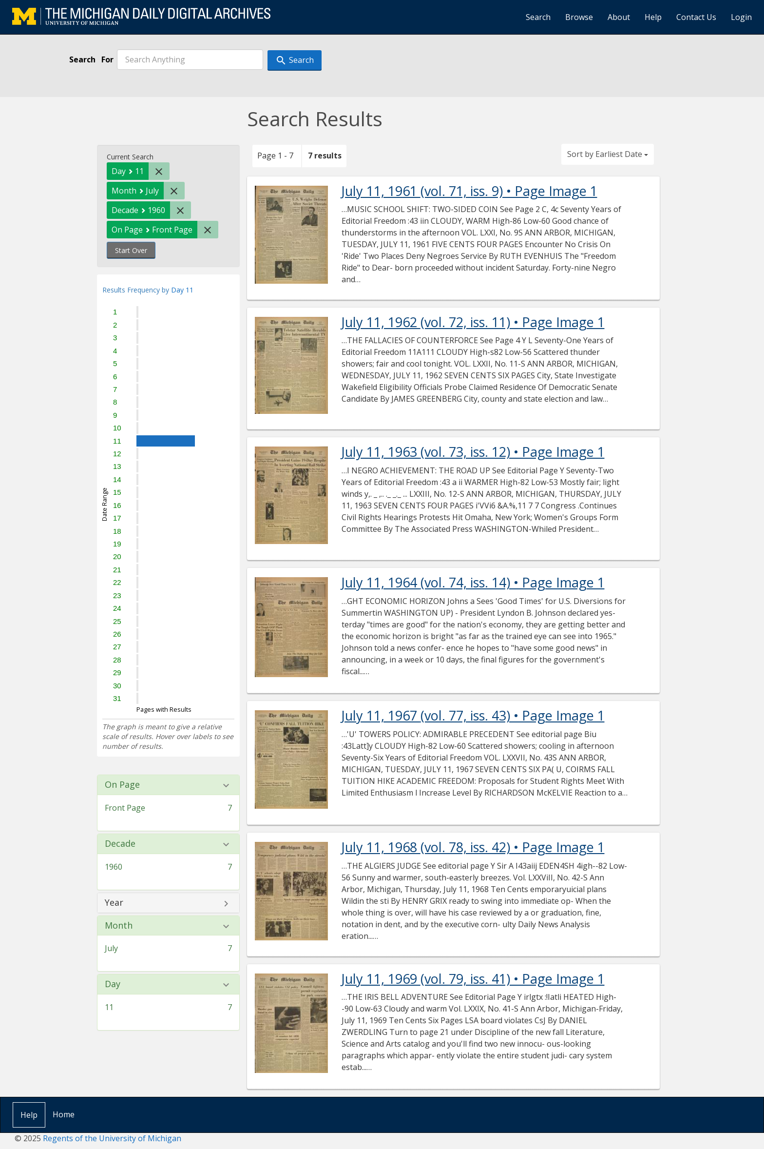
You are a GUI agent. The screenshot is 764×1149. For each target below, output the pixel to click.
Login (741, 17)
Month (119, 926)
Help (653, 17)
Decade (120, 844)
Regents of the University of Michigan (112, 1138)
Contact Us (696, 17)
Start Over (131, 250)
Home (64, 1114)
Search (538, 17)
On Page (122, 785)
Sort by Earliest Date (607, 154)
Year (114, 903)
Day (112, 984)
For (107, 59)
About (619, 17)
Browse (579, 17)
